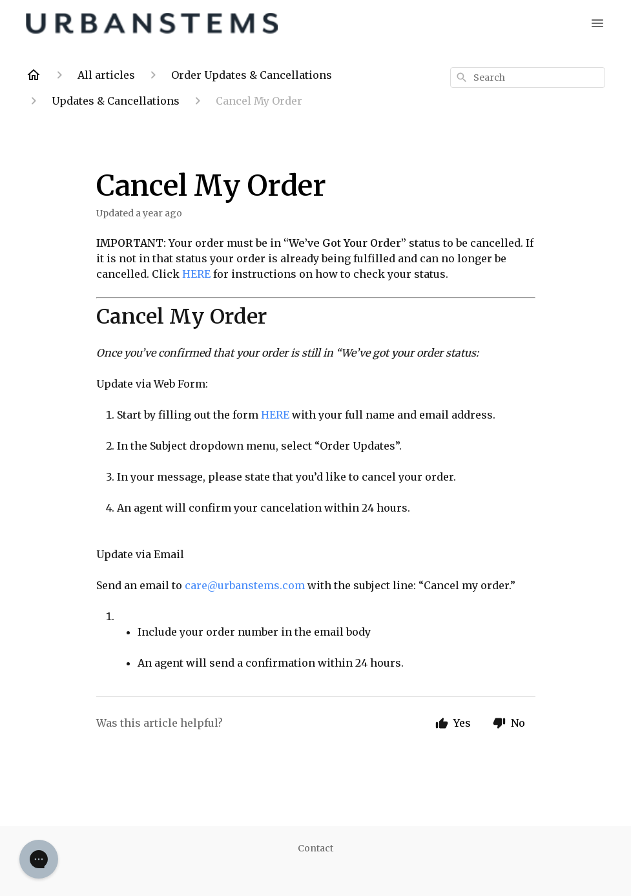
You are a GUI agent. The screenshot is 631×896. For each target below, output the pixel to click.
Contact (315, 848)
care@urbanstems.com (245, 585)
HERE (197, 273)
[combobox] (527, 77)
